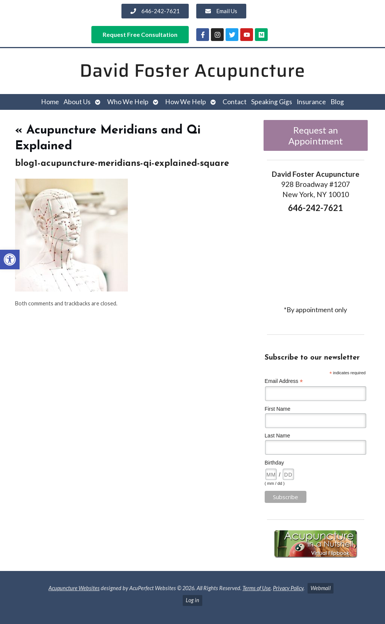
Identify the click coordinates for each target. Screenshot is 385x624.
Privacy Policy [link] (288, 588)
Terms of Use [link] (257, 588)
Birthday (274, 463)
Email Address (284, 381)
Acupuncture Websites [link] (74, 588)
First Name (277, 409)
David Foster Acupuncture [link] (192, 70)
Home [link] (50, 102)
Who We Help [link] (128, 102)
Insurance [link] (311, 102)
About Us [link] (77, 102)
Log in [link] (192, 600)
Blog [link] (337, 102)
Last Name (277, 436)
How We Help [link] (185, 102)
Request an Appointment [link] (315, 135)
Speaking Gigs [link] (271, 102)
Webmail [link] (320, 588)
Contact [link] (235, 102)
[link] (10, 259)
